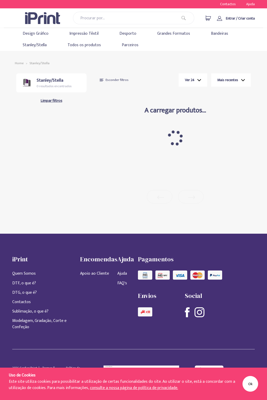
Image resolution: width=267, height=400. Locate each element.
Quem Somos (24, 273)
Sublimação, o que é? (30, 311)
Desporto (127, 33)
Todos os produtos (84, 45)
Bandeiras (219, 33)
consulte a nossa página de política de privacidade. (134, 387)
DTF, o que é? (24, 283)
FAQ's (122, 283)
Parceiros (130, 45)
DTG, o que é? (24, 292)
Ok (250, 384)
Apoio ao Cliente (94, 273)
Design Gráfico (35, 33)
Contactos (228, 4)
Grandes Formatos (173, 33)
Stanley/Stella (35, 45)
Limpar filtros (51, 100)
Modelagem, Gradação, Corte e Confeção (39, 324)
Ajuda (250, 4)
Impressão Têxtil (84, 33)
